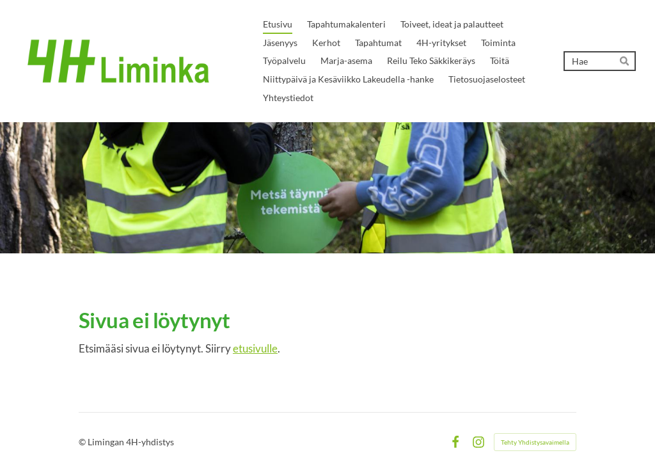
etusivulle (255, 348)
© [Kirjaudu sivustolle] (83, 441)
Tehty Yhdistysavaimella (535, 442)
